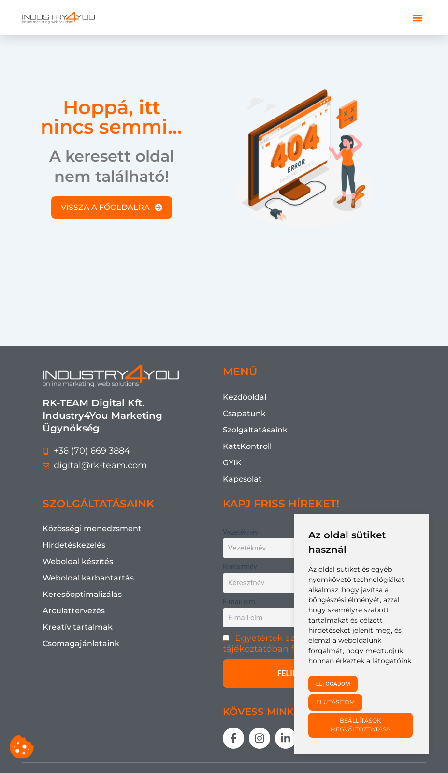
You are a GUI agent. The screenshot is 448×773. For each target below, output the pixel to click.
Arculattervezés (74, 610)
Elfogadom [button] (333, 684)
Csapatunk (244, 413)
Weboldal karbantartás (88, 577)
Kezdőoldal (244, 396)
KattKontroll (247, 446)
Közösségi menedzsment (92, 528)
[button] (418, 18)
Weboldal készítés (78, 561)
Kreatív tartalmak (78, 627)
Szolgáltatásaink (255, 429)
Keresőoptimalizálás (82, 594)
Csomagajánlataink (81, 643)
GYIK (232, 462)
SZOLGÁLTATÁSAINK (98, 503)
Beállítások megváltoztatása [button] (360, 725)
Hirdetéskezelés (74, 545)
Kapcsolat (242, 479)
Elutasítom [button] (335, 702)
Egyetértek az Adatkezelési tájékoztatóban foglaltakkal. (288, 643)
